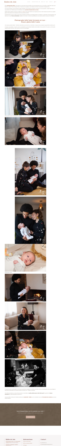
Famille (16, 444)
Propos (25, 445)
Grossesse (8, 444)
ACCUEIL (28, 1)
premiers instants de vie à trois (31, 9)
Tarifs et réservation (27, 441)
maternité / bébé (27, 397)
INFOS (42, 1)
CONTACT (51, 1)
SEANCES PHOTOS (35, 1)
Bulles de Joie (10, 2)
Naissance (12, 444)
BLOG (47, 1)
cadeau (23, 11)
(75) (10, 441)
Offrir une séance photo (27, 443)
